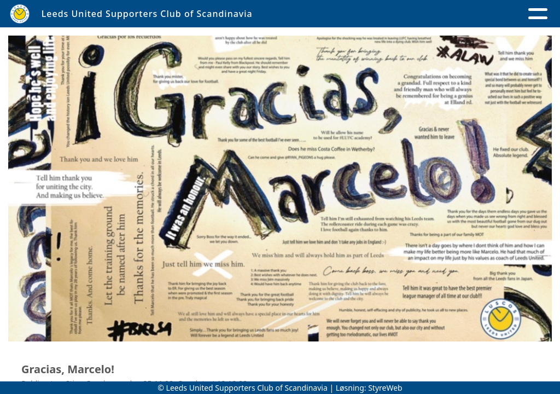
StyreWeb (385, 388)
